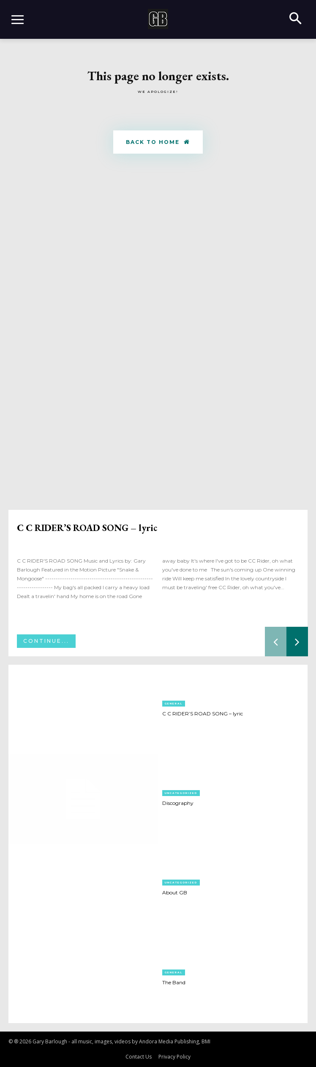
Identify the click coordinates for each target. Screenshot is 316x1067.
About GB (174, 892)
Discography (177, 803)
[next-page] (297, 641)
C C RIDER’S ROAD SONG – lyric (87, 528)
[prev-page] (275, 641)
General (174, 703)
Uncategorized (181, 793)
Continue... (46, 641)
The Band (173, 982)
